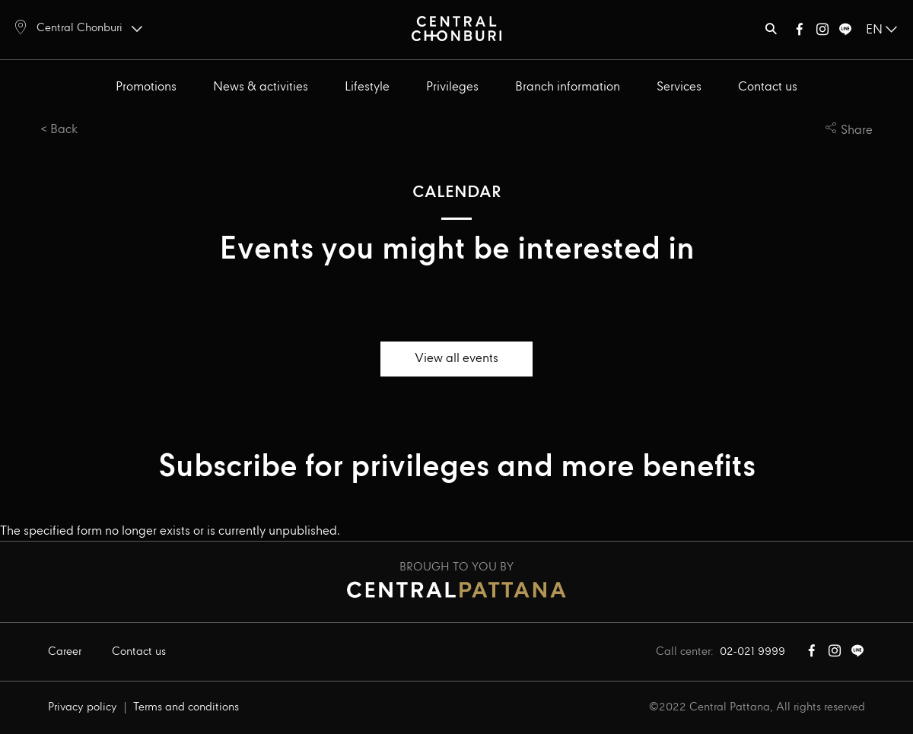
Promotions (146, 87)
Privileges (452, 87)
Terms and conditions (186, 707)
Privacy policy (82, 707)
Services (679, 87)
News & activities (260, 87)
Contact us (767, 87)
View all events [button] (456, 358)
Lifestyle (367, 87)
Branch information (567, 87)
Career (64, 651)
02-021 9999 (752, 651)
